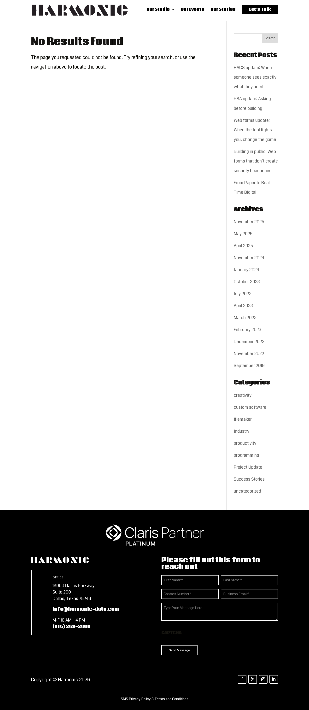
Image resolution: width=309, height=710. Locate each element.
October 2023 (247, 282)
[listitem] (154, 699)
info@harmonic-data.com (85, 609)
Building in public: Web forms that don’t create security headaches (256, 161)
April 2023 (243, 306)
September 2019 (249, 365)
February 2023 (247, 329)
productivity (245, 443)
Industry (241, 431)
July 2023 (242, 294)
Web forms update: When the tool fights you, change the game (255, 130)
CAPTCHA (171, 633)
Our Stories (223, 11)
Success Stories (249, 479)
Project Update (248, 467)
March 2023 (245, 317)
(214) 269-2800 (71, 626)
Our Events (192, 11)
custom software (250, 407)
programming (246, 455)
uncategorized (247, 491)
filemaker (243, 419)
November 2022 (249, 353)
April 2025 (243, 246)
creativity (242, 395)
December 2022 (249, 341)
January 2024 (246, 270)
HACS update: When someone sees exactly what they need (255, 77)
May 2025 (243, 234)
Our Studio (158, 11)
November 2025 (249, 222)
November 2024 (249, 258)
